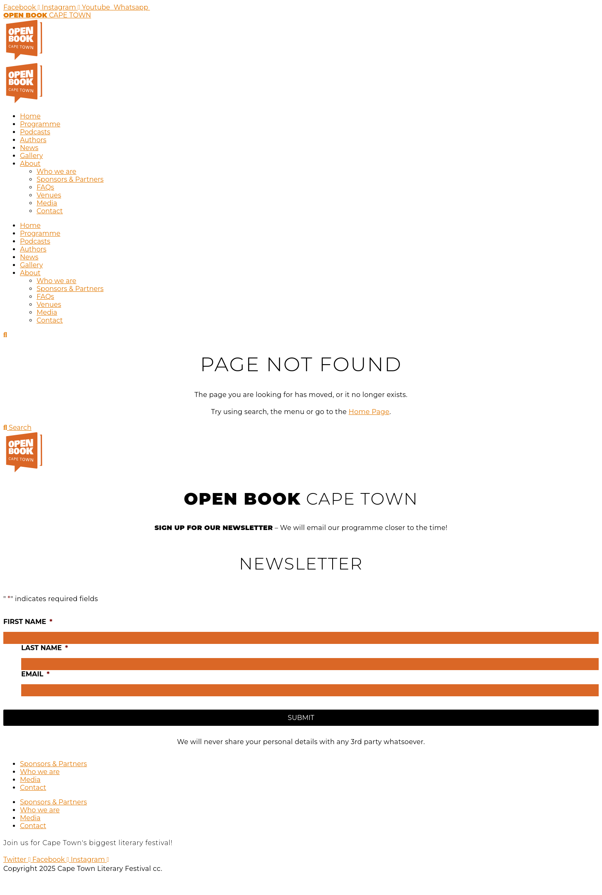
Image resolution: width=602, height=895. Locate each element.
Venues (49, 195)
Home (30, 116)
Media (47, 203)
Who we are (56, 171)
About (30, 164)
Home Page (369, 412)
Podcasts (35, 132)
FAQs (45, 187)
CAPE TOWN (47, 15)
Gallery (31, 156)
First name (27, 622)
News (29, 148)
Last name (44, 648)
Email (35, 674)
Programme (40, 124)
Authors (33, 140)
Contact (50, 211)
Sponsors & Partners (70, 179)
